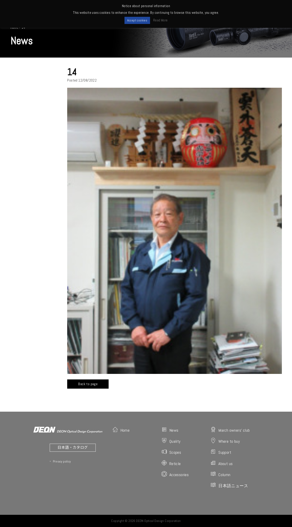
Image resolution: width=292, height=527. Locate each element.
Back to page (88, 383)
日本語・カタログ (73, 447)
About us (221, 463)
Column (220, 474)
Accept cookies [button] (137, 20)
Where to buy (225, 441)
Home (121, 430)
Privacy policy (62, 461)
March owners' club (230, 430)
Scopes (171, 452)
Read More (160, 20)
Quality (171, 441)
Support (220, 452)
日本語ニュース (229, 485)
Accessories (175, 474)
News (170, 430)
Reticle (171, 463)
